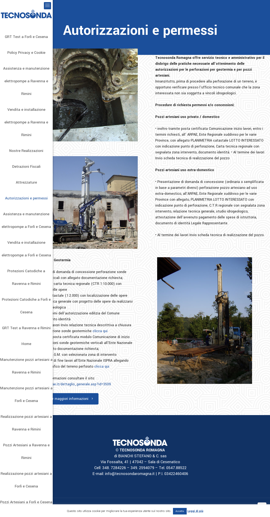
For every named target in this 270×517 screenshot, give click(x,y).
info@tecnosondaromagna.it (129, 473)
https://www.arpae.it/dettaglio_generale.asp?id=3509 (69, 384)
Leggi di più (195, 511)
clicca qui (100, 331)
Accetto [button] (180, 511)
